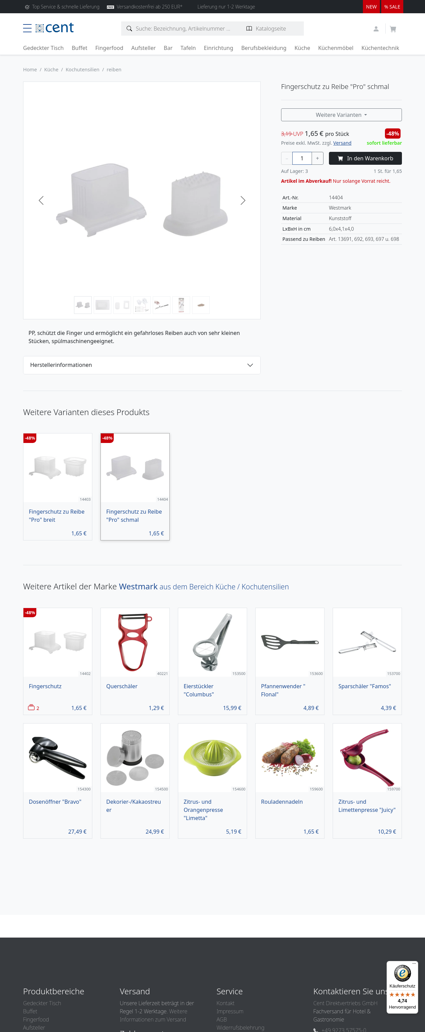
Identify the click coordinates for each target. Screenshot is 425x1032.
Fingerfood (109, 48)
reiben (114, 69)
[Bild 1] (83, 305)
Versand (342, 143)
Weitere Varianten (339, 115)
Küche (302, 48)
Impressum (230, 1011)
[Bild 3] (122, 305)
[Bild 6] (181, 305)
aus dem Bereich (204, 586)
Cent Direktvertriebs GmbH (345, 1003)
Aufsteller (143, 48)
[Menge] (302, 158)
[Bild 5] (161, 305)
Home (30, 69)
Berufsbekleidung (264, 48)
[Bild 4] (142, 305)
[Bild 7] (201, 305)
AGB (222, 1019)
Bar (168, 48)
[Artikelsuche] (129, 28)
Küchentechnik (380, 48)
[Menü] (414, 965)
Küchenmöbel (335, 48)
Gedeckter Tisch (43, 48)
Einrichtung (218, 48)
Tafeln (188, 48)
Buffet (79, 48)
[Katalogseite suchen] (249, 28)
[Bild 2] (102, 305)
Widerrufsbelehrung (240, 1027)
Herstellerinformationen (61, 365)
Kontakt (226, 1003)
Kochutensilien (82, 69)
